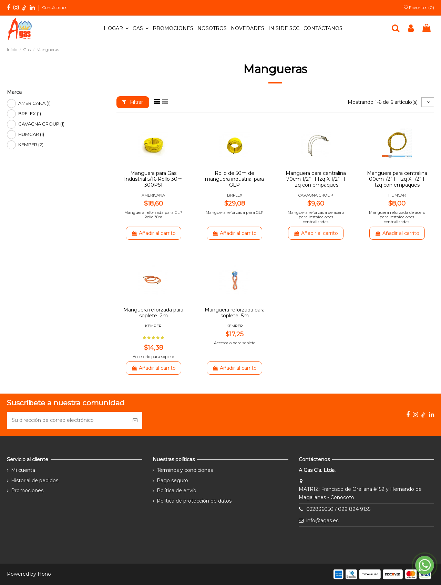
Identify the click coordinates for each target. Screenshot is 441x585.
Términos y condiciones (185, 470)
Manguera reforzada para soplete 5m (235, 313)
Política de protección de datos (194, 501)
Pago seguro (172, 480)
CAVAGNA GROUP (315, 195)
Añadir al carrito (153, 233)
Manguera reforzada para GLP (235, 212)
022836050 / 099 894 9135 (338, 509)
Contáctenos (54, 7)
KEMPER (153, 326)
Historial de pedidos (34, 480)
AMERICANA (153, 195)
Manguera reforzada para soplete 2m (153, 313)
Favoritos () (419, 7)
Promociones (27, 490)
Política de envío (176, 490)
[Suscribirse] (135, 420)
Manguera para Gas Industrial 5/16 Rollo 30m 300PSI (153, 179)
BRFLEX (234, 195)
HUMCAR (397, 195)
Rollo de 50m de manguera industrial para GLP (234, 179)
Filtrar (132, 102)
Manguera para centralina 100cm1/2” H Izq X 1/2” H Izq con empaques (397, 179)
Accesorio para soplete (153, 356)
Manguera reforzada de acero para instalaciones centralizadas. (316, 217)
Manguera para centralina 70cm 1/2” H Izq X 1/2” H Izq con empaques (316, 179)
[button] (116, 28)
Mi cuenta (23, 470)
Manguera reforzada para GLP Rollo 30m (153, 214)
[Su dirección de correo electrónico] (67, 420)
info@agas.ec (322, 520)
